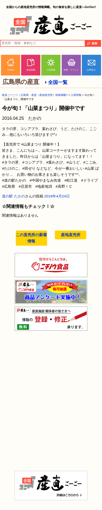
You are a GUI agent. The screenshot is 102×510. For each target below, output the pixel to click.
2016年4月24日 (57, 196)
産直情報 (30, 70)
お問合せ (91, 70)
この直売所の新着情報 (31, 238)
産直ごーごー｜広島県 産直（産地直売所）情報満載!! (35, 94)
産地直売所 (70, 235)
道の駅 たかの (13, 196)
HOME (10, 70)
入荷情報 (51, 70)
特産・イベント (71, 70)
